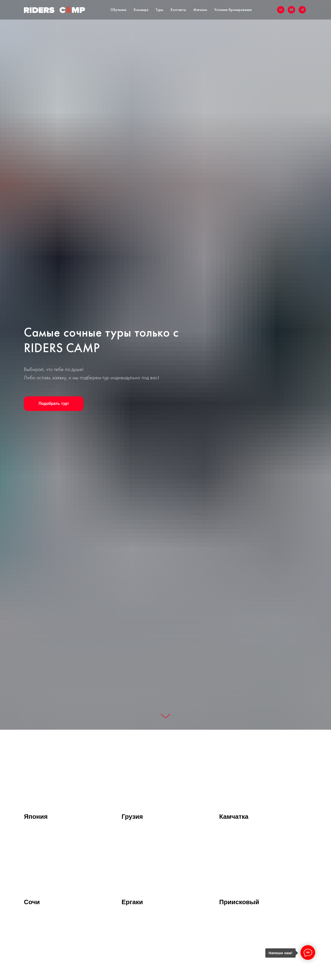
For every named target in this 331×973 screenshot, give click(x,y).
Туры (159, 9)
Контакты (178, 9)
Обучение (118, 9)
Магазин (200, 9)
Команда (141, 9)
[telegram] (302, 9)
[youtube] (291, 9)
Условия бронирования (233, 9)
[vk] (280, 9)
